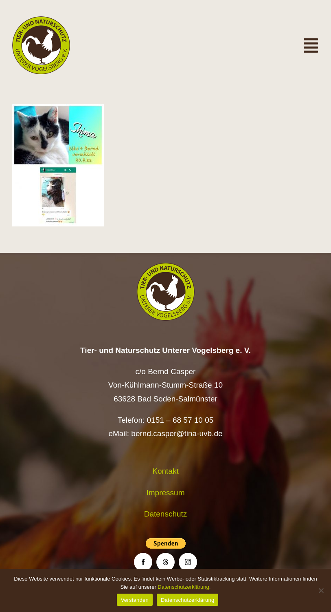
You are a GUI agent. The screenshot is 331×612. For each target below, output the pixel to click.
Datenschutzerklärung (183, 587)
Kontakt (165, 471)
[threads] (165, 562)
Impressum (166, 492)
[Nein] (321, 590)
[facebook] (143, 562)
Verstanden (135, 600)
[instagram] (188, 562)
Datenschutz (165, 514)
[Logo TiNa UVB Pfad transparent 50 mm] (41, 20)
